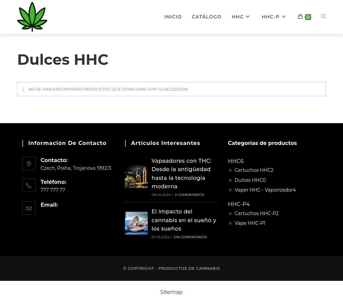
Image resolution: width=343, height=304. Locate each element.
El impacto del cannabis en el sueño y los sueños (183, 220)
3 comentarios (189, 195)
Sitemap (171, 292)
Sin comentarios (190, 237)
